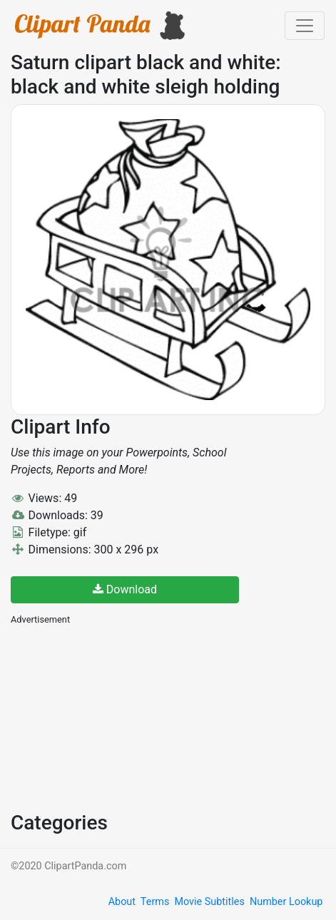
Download (125, 589)
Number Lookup (286, 902)
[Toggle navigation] (305, 25)
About (122, 902)
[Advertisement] (118, 717)
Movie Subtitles (209, 902)
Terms (155, 902)
